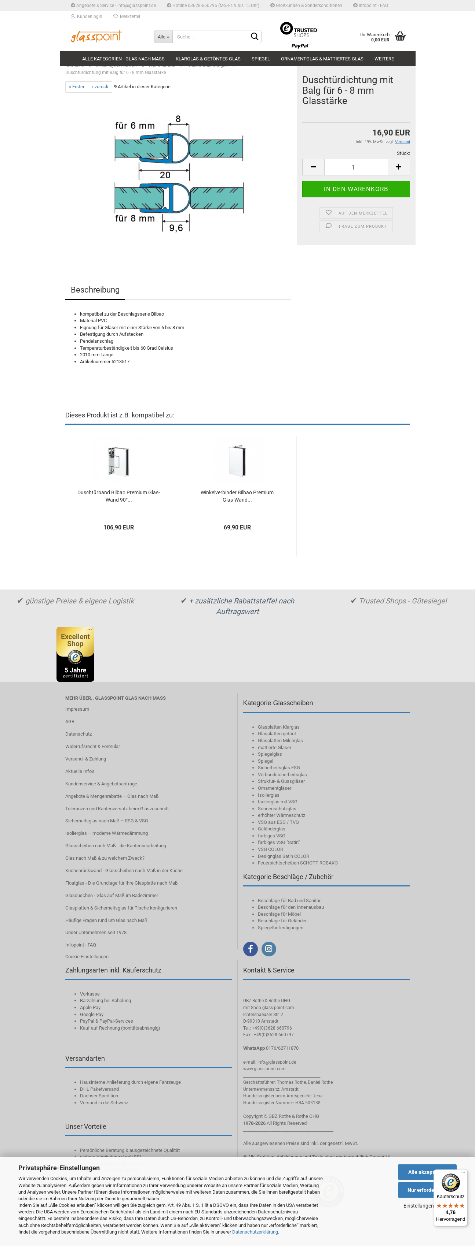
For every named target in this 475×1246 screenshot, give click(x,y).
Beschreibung (95, 289)
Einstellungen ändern (427, 1206)
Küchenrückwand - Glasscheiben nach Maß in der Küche (124, 870)
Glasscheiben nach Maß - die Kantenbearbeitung (115, 845)
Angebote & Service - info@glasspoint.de (113, 5)
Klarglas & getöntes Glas (208, 59)
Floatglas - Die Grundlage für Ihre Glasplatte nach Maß (121, 883)
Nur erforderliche (427, 1190)
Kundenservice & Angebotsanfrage (101, 783)
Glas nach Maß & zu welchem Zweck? (105, 858)
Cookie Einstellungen (87, 956)
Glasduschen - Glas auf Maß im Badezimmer (111, 895)
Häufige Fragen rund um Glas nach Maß (106, 920)
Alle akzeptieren (427, 1172)
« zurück (100, 86)
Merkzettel (126, 16)
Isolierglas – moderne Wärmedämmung (106, 833)
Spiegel (261, 59)
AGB (69, 721)
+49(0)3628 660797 (274, 1034)
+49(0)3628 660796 (272, 1028)
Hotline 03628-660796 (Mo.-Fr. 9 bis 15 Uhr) (213, 5)
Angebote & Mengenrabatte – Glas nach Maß (112, 796)
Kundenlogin (86, 16)
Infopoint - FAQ (370, 5)
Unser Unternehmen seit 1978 (96, 932)
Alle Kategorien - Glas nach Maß (123, 59)
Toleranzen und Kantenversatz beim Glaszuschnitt (117, 808)
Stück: (403, 153)
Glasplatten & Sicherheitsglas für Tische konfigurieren (121, 908)
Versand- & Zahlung (85, 759)
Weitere (384, 59)
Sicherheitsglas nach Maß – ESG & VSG (106, 820)
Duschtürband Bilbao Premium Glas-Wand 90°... (118, 496)
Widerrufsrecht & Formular (92, 746)
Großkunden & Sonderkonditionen (306, 5)
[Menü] (463, 1173)
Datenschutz (78, 734)
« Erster (76, 86)
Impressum (77, 709)
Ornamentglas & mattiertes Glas (322, 59)
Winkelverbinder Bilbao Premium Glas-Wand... (237, 496)
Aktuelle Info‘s (80, 771)
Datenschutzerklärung (255, 1232)
